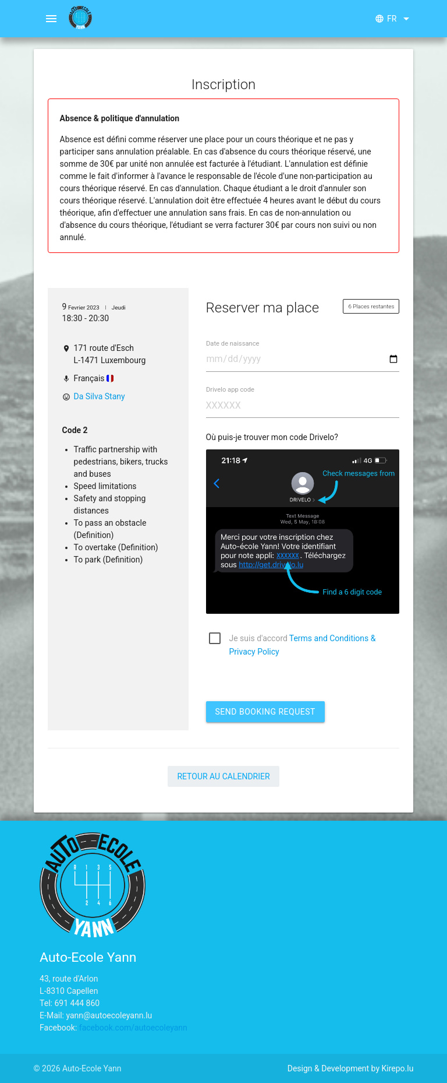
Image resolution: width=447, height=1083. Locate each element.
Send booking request (265, 711)
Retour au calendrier (223, 776)
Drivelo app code (230, 389)
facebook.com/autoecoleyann (133, 1027)
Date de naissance (233, 343)
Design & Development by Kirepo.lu (351, 1068)
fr (394, 18)
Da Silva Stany (99, 396)
